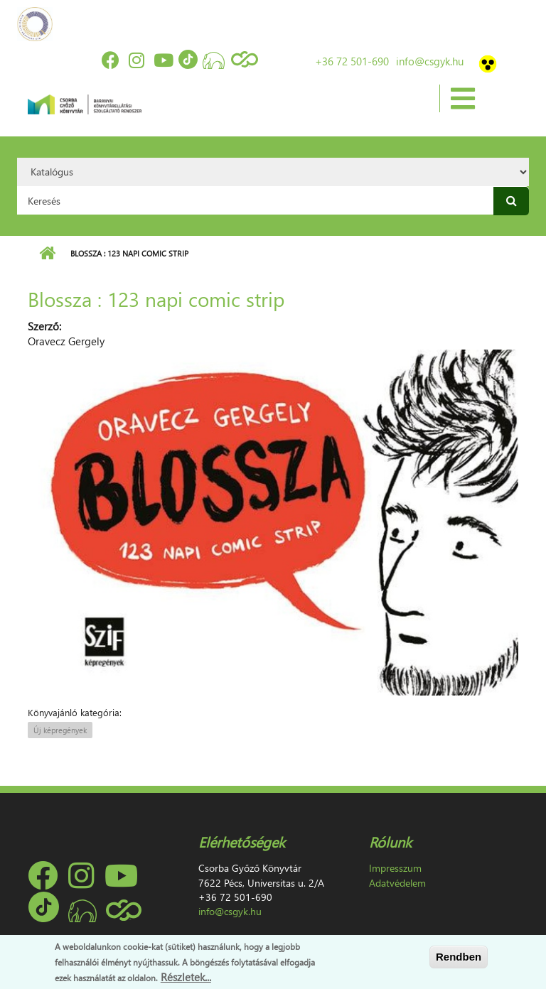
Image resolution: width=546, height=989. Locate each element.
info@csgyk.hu (430, 61)
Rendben (458, 957)
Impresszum (395, 868)
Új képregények (60, 730)
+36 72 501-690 (352, 61)
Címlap (47, 253)
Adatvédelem (397, 883)
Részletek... (186, 977)
